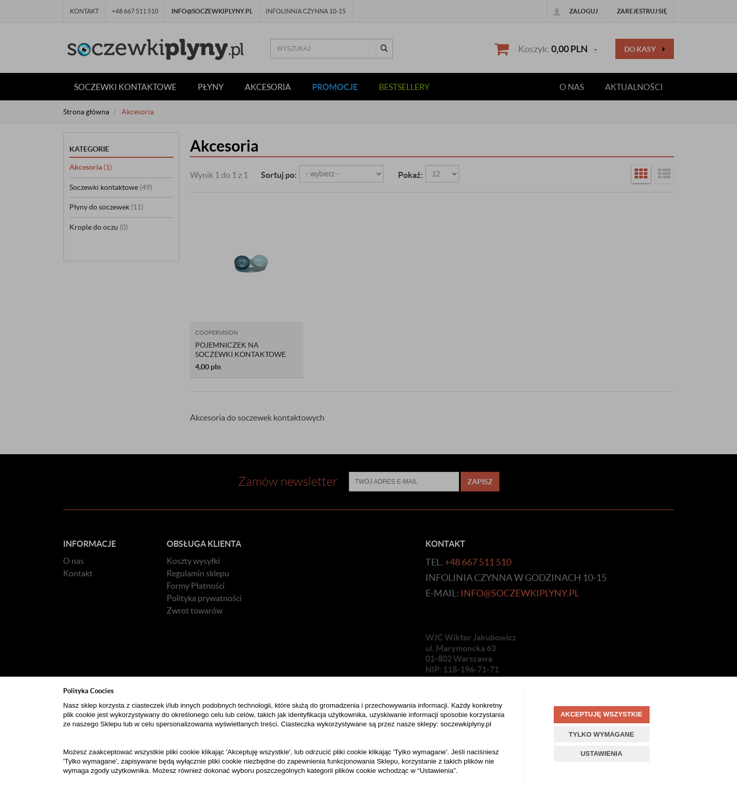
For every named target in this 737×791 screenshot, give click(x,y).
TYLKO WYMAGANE (601, 734)
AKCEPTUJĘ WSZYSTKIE (601, 714)
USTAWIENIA (602, 753)
